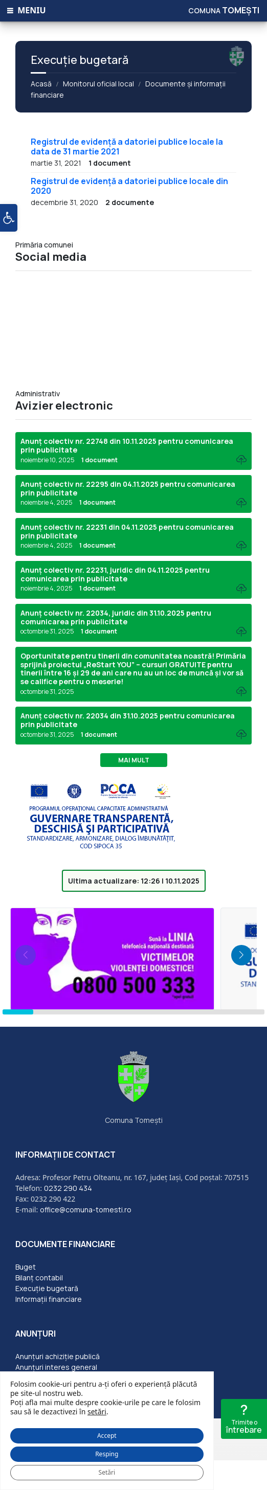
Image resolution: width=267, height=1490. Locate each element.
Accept (107, 1435)
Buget (25, 1267)
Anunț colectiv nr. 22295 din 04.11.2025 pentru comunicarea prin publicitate (127, 488)
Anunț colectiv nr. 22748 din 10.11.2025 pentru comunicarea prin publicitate (126, 445)
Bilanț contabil (39, 1277)
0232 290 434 (68, 1188)
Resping (106, 1454)
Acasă (41, 83)
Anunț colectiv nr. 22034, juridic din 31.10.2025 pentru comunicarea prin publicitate (115, 617)
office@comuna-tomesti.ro (85, 1209)
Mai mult (133, 760)
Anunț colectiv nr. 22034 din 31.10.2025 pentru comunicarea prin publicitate (127, 720)
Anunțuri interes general (56, 1367)
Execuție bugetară (46, 1288)
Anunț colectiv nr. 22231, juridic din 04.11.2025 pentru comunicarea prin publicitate (115, 574)
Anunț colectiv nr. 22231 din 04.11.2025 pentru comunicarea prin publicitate (127, 531)
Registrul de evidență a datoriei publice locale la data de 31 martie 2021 (127, 146)
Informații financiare (48, 1299)
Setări (107, 1472)
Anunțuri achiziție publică (57, 1356)
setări (96, 1411)
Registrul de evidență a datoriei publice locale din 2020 (129, 185)
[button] (8, 218)
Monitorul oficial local (98, 83)
